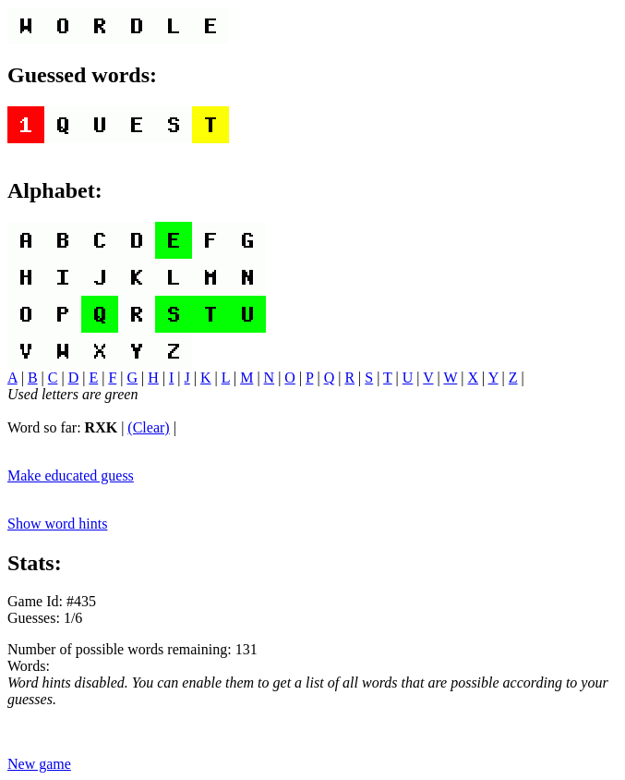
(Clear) (148, 427)
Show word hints (57, 523)
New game (39, 764)
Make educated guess (70, 475)
